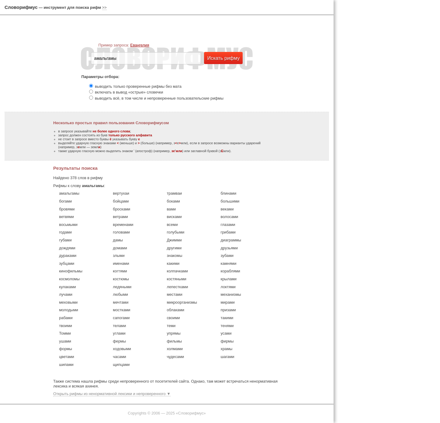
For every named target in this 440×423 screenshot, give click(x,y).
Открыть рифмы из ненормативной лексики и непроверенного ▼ (112, 393)
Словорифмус (21, 7)
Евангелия (139, 45)
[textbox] (146, 58)
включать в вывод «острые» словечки (129, 92)
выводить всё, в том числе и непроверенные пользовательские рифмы (159, 98)
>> (104, 7)
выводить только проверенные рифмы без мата (138, 86)
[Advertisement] (388, 94)
